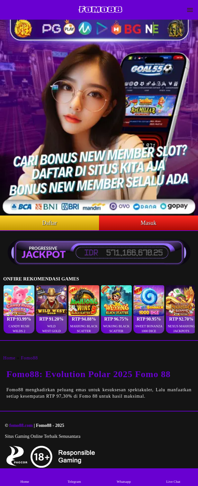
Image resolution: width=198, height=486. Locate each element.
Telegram (74, 477)
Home (9, 358)
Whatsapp (123, 477)
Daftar (49, 223)
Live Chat (173, 477)
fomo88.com (21, 425)
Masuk (149, 223)
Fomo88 (29, 358)
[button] (19, 309)
